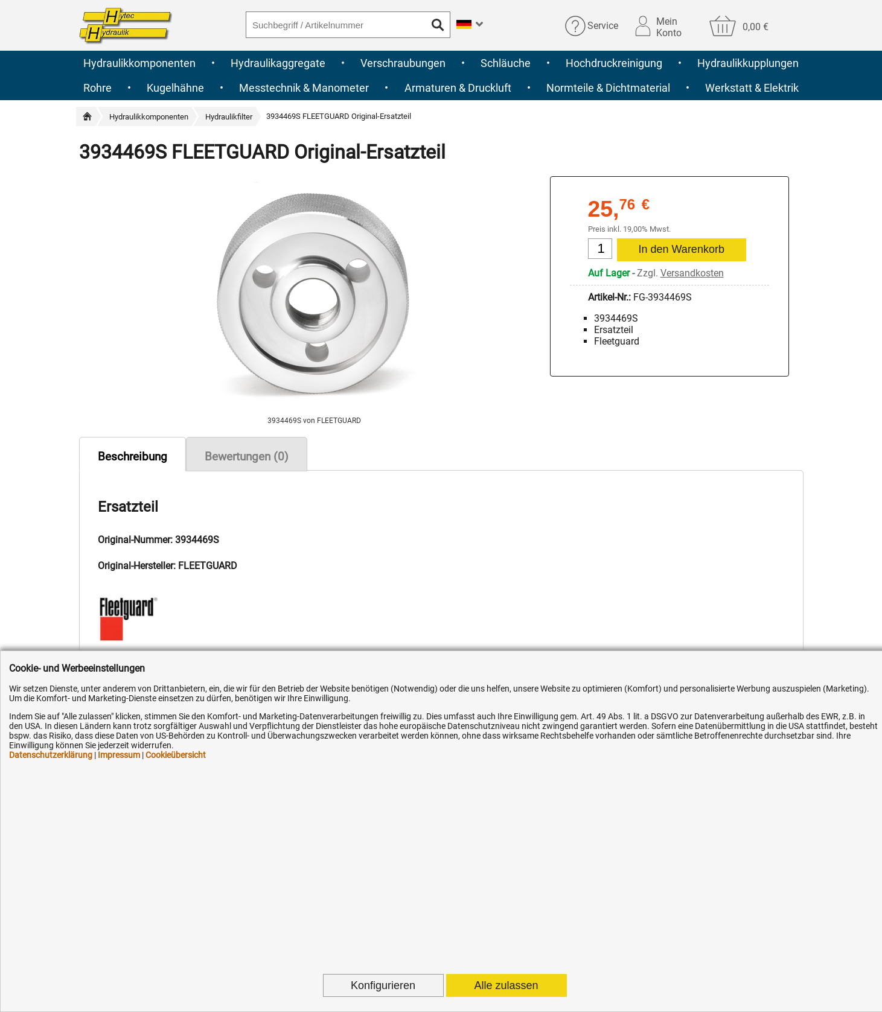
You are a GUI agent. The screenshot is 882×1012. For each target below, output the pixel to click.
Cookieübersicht (175, 755)
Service (602, 25)
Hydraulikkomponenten (139, 63)
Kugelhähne (175, 87)
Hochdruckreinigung (614, 63)
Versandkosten (692, 273)
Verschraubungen (403, 63)
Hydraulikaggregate (278, 63)
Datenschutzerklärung (50, 755)
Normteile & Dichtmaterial (608, 87)
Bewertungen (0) (247, 456)
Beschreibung (132, 456)
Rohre (97, 87)
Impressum (119, 755)
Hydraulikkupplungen (748, 63)
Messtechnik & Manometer (304, 87)
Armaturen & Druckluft (457, 87)
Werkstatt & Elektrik (752, 87)
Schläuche (506, 63)
